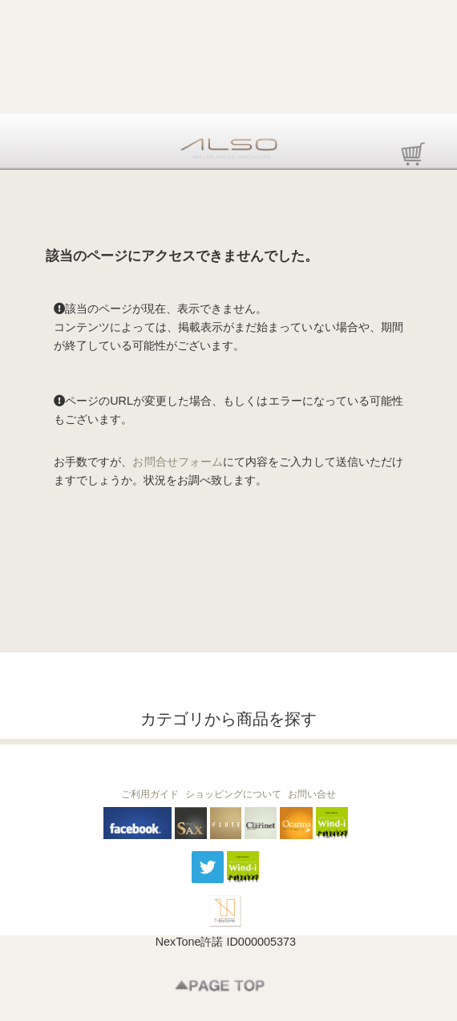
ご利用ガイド (150, 794)
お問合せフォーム (177, 461)
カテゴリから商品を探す (228, 719)
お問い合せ (312, 794)
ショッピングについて (233, 794)
